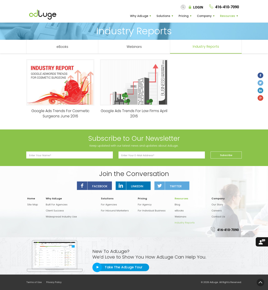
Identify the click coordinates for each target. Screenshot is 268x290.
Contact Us (218, 216)
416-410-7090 (228, 230)
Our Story (217, 204)
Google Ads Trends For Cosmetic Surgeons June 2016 (60, 113)
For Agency (145, 204)
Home (31, 198)
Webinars (134, 46)
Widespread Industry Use (61, 216)
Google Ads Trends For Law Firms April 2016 (134, 113)
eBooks (62, 46)
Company (204, 16)
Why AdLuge (139, 16)
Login (198, 7)
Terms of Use (36, 282)
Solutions (163, 16)
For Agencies (109, 204)
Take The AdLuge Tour (124, 267)
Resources (227, 16)
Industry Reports (206, 46)
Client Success (55, 210)
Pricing (184, 16)
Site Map (32, 204)
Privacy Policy (54, 282)
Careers (216, 210)
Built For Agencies (56, 204)
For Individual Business (152, 210)
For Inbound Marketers (115, 210)
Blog (177, 204)
